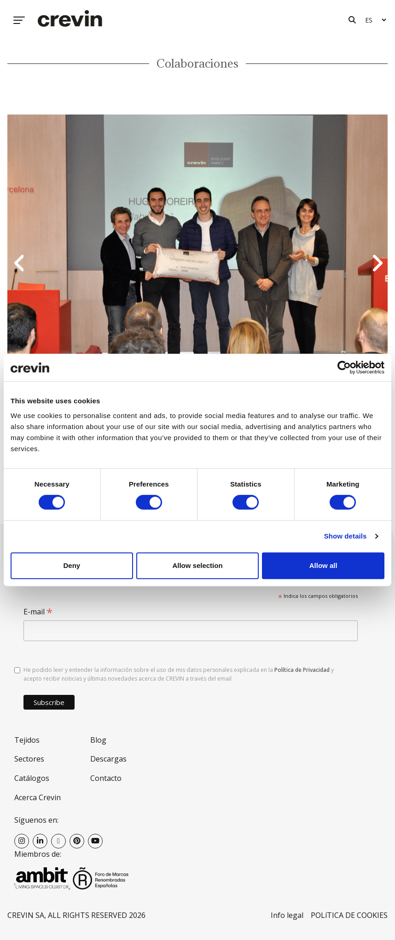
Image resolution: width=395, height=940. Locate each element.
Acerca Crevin (37, 797)
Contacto (106, 778)
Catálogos (31, 778)
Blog (98, 740)
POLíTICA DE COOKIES (349, 915)
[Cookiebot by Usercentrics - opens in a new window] (344, 367)
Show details (345, 536)
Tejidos (27, 740)
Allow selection (197, 565)
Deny (71, 565)
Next (376, 264)
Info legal (287, 915)
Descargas (108, 759)
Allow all (323, 565)
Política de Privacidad (302, 670)
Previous (18, 264)
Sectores (29, 759)
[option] (197, 264)
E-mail (37, 612)
